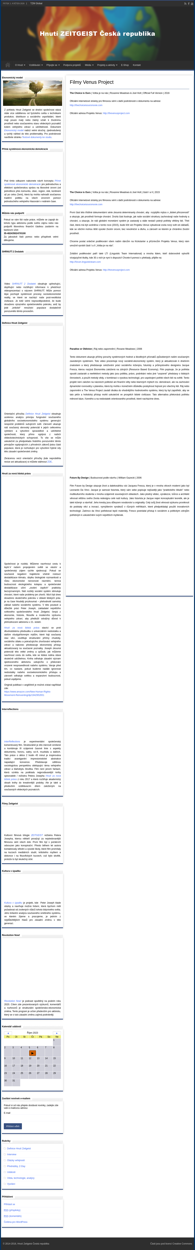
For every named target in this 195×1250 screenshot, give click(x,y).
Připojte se (51, 65)
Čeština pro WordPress (15, 1222)
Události (11, 1172)
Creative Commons (182, 1243)
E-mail (7, 1113)
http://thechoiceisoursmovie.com (86, 105)
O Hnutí (19, 65)
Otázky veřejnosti (16, 1160)
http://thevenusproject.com (116, 113)
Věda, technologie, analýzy (20, 1178)
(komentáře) (13, 1216)
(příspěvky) (12, 1210)
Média (88, 65)
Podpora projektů (72, 65)
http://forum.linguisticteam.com (85, 262)
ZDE (49, 461)
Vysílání (11, 1184)
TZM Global (36, 3)
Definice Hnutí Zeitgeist (19, 1148)
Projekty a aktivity (106, 65)
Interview (11, 1154)
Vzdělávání (34, 65)
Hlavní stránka (8, 65)
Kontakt (137, 65)
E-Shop (125, 65)
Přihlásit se (9, 1204)
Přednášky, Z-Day (16, 1166)
